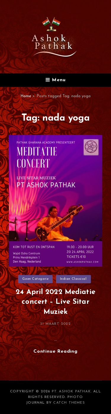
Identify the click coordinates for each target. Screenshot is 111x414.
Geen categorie (35, 279)
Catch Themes (69, 403)
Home (25, 96)
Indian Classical (73, 279)
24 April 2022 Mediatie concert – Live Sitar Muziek (55, 302)
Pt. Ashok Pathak (71, 391)
